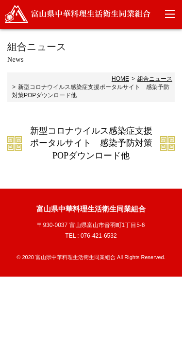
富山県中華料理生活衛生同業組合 (77, 14)
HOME (120, 78)
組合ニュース (154, 78)
